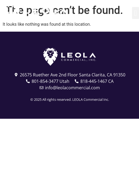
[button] (135, 13)
